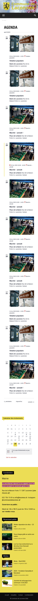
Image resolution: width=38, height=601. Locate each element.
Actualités (13, 595)
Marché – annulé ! (16, 133)
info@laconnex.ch (21, 498)
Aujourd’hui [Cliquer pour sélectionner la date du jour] (19, 401)
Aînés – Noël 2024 (19, 561)
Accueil (4, 20)
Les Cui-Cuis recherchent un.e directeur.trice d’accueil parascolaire (23, 546)
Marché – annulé (16, 170)
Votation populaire (17, 61)
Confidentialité (29, 595)
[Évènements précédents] (8, 401)
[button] (3, 15)
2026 (26, 598)
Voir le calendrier (11, 457)
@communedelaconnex (11, 500)
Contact (20, 595)
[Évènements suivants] (31, 402)
